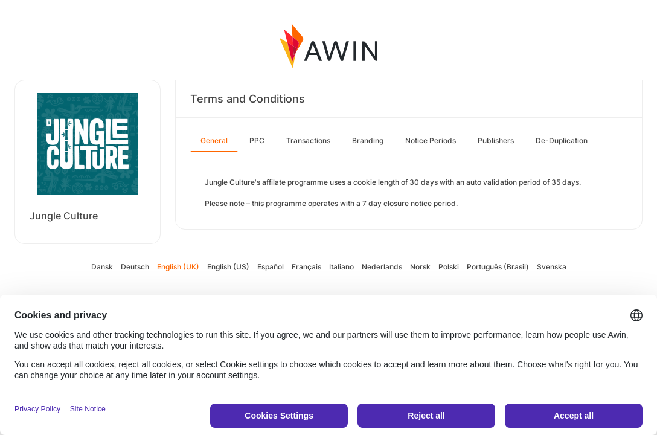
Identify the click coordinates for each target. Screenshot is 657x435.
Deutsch (135, 266)
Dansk (102, 266)
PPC (256, 140)
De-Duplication (562, 140)
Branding (367, 140)
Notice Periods (430, 140)
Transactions (308, 140)
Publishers (496, 140)
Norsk (420, 266)
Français (306, 266)
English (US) (228, 266)
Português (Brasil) (498, 266)
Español (270, 266)
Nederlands (382, 266)
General (214, 140)
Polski (448, 266)
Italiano (341, 266)
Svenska (551, 266)
